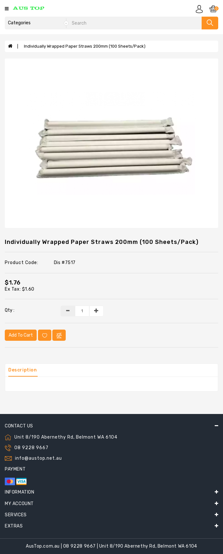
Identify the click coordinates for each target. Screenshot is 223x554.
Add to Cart (21, 335)
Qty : (9, 310)
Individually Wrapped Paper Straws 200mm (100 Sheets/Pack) (84, 46)
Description (22, 370)
